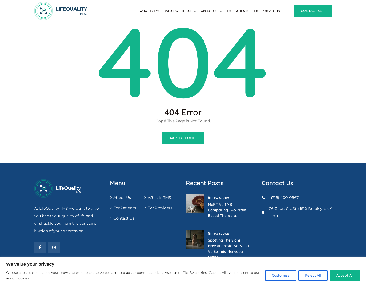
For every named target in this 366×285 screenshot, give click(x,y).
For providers (267, 11)
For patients (238, 11)
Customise (281, 275)
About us (122, 197)
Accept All (344, 275)
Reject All (313, 275)
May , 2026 (219, 198)
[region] (183, 271)
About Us (209, 11)
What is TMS (150, 11)
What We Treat (178, 11)
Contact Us (123, 218)
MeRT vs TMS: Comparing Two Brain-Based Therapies (227, 210)
